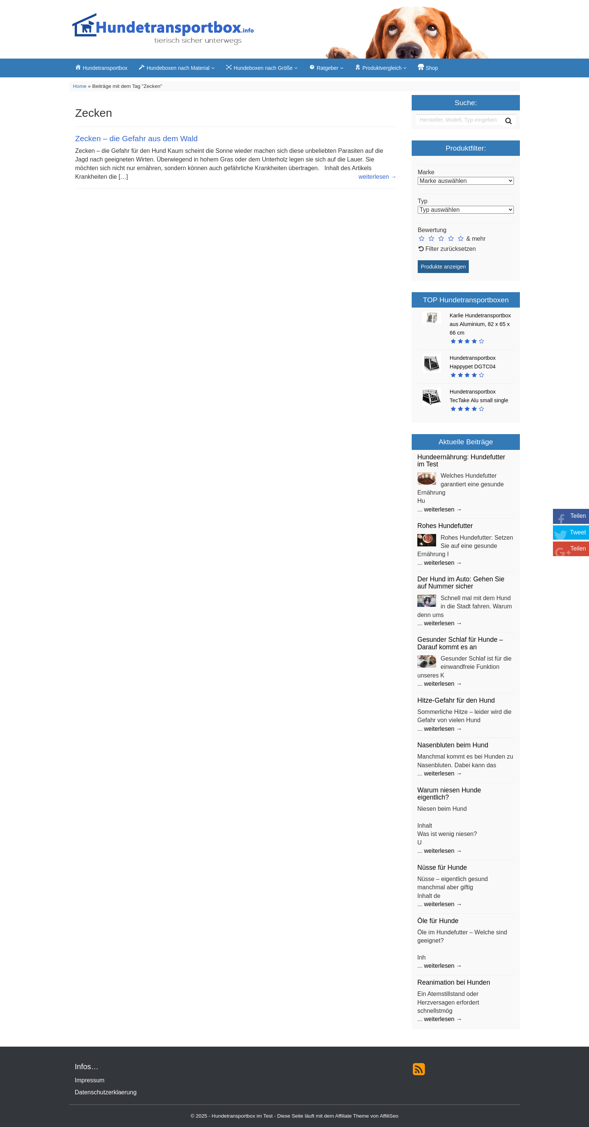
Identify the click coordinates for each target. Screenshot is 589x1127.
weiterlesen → (378, 177)
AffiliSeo (389, 1116)
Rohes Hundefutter (445, 526)
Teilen (578, 516)
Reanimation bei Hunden (453, 982)
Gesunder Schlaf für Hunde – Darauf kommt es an (460, 643)
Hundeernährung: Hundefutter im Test (461, 460)
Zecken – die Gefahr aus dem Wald (136, 138)
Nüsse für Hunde (442, 867)
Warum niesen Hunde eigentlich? (449, 793)
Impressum (89, 1080)
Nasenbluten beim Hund (452, 745)
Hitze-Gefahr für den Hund (456, 700)
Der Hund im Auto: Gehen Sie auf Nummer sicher (460, 582)
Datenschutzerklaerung (106, 1092)
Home (79, 86)
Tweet (578, 532)
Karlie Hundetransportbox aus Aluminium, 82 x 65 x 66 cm (480, 324)
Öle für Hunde (438, 921)
